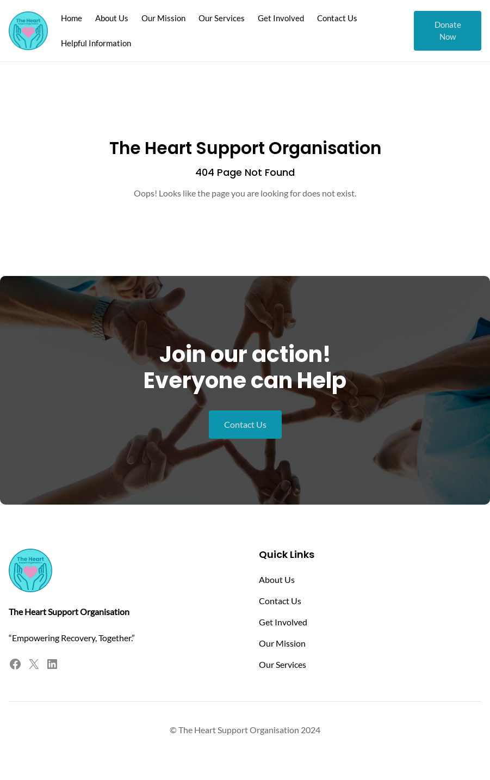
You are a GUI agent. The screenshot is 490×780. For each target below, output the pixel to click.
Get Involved (283, 622)
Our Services (282, 664)
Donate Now (448, 30)
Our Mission (282, 643)
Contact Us (245, 424)
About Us (277, 579)
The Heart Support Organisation (245, 148)
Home (71, 18)
